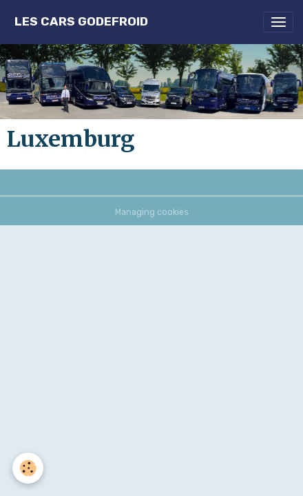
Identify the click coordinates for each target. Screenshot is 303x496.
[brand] (81, 22)
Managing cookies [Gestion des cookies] (152, 212)
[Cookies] (27, 468)
